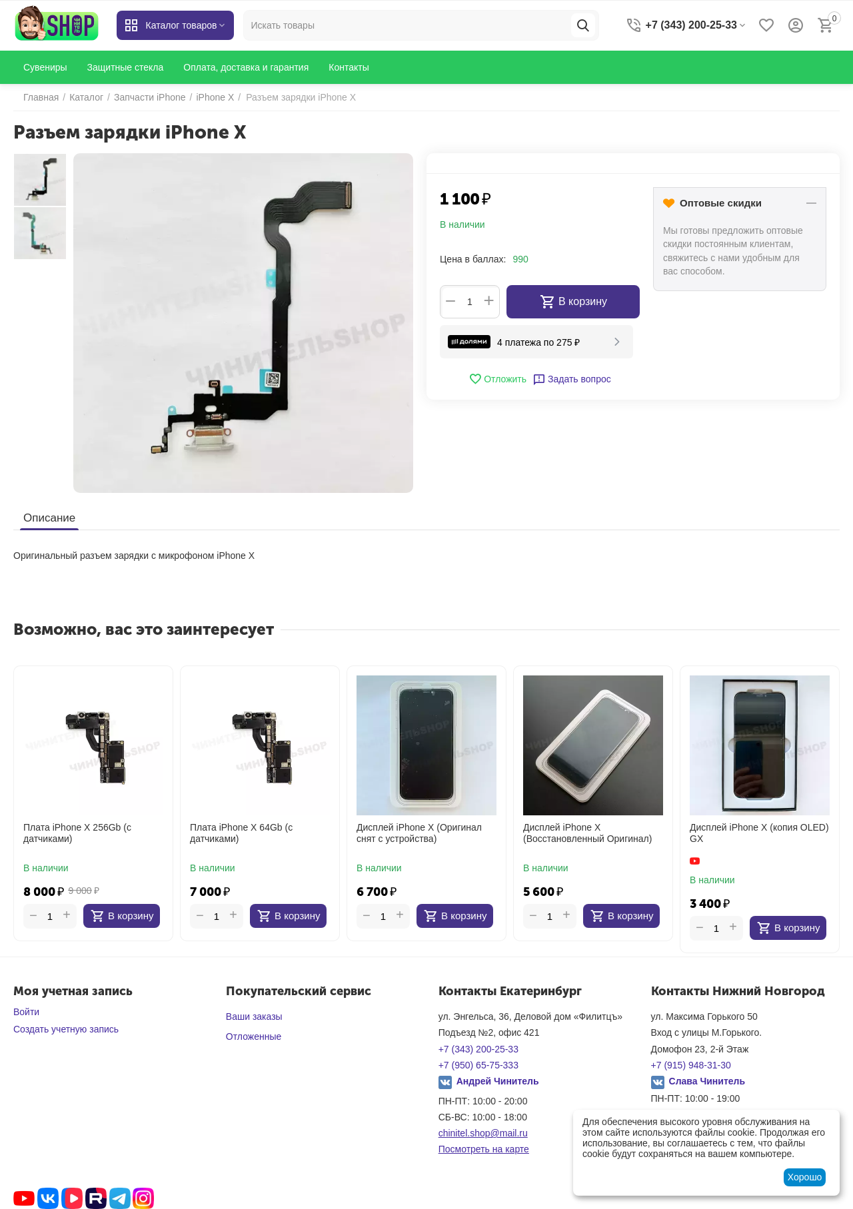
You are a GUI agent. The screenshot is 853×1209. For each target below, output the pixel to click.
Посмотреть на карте (483, 1149)
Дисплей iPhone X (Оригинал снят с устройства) (419, 833)
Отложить (497, 379)
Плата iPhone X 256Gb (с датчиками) (77, 833)
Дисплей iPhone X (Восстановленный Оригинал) (587, 833)
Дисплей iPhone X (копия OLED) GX (759, 833)
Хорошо (805, 1177)
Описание (49, 518)
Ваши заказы (254, 1016)
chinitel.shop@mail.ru (483, 1133)
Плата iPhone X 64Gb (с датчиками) (241, 833)
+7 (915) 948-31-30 (691, 1065)
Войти (26, 1012)
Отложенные (253, 1036)
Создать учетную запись (66, 1029)
